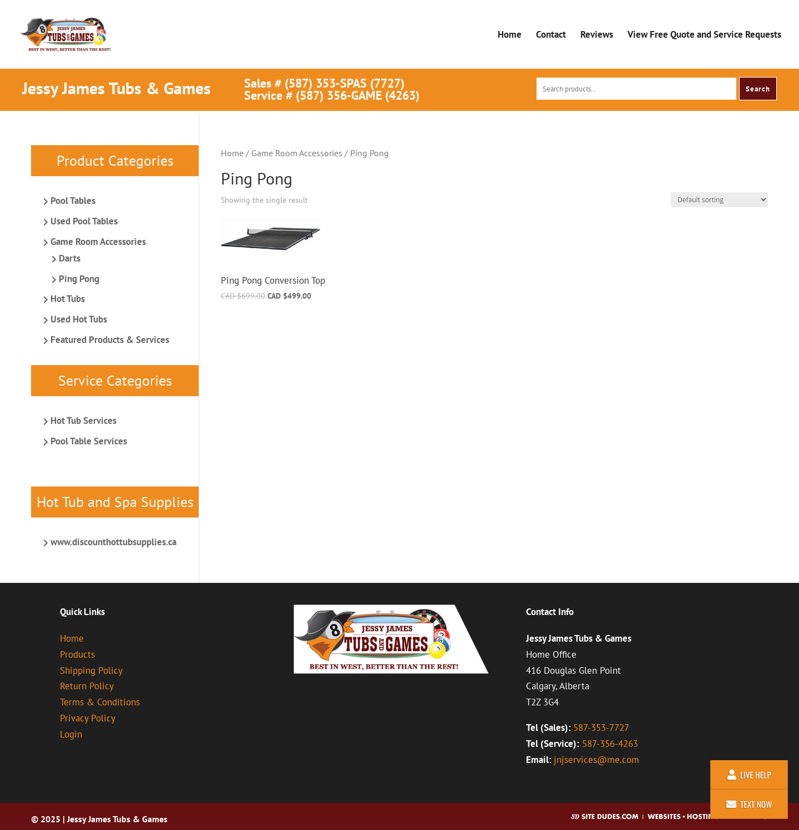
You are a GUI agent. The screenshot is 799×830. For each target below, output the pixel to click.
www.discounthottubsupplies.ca (113, 542)
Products (77, 654)
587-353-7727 (601, 727)
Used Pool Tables (84, 221)
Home (510, 35)
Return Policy (87, 686)
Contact (551, 35)
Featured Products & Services (109, 340)
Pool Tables (72, 200)
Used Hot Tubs (78, 319)
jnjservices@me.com (596, 760)
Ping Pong (79, 279)
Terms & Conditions (100, 702)
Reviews (596, 35)
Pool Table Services (88, 441)
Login (71, 734)
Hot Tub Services (83, 420)
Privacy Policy (87, 718)
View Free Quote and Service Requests (704, 35)
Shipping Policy (91, 670)
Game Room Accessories (296, 152)
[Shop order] (719, 199)
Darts (69, 258)
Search (758, 89)
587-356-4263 (610, 743)
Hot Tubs (67, 299)
